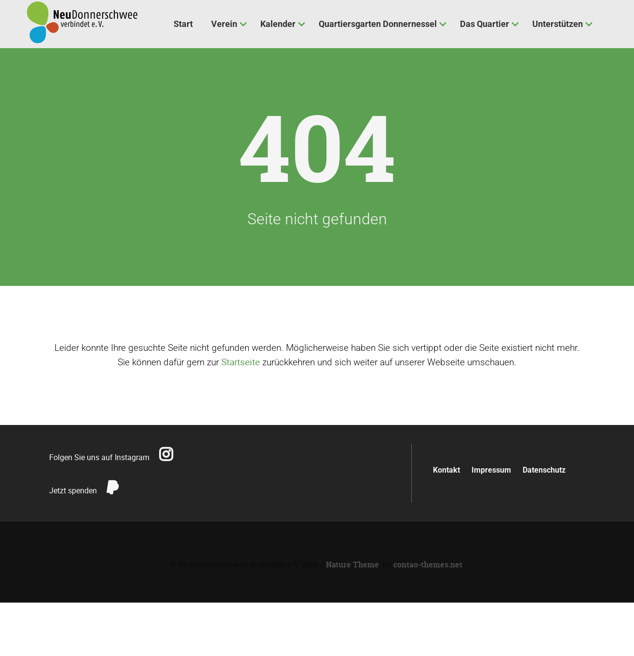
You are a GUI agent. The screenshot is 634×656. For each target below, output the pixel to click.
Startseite (240, 362)
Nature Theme (352, 564)
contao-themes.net (427, 564)
